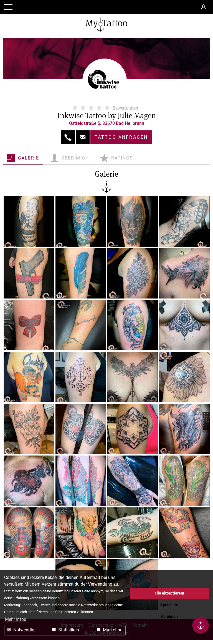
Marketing (110, 630)
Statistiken (65, 630)
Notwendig (20, 630)
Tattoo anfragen (121, 137)
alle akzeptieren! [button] (169, 593)
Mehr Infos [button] (15, 619)
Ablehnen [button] (169, 616)
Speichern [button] (169, 605)
